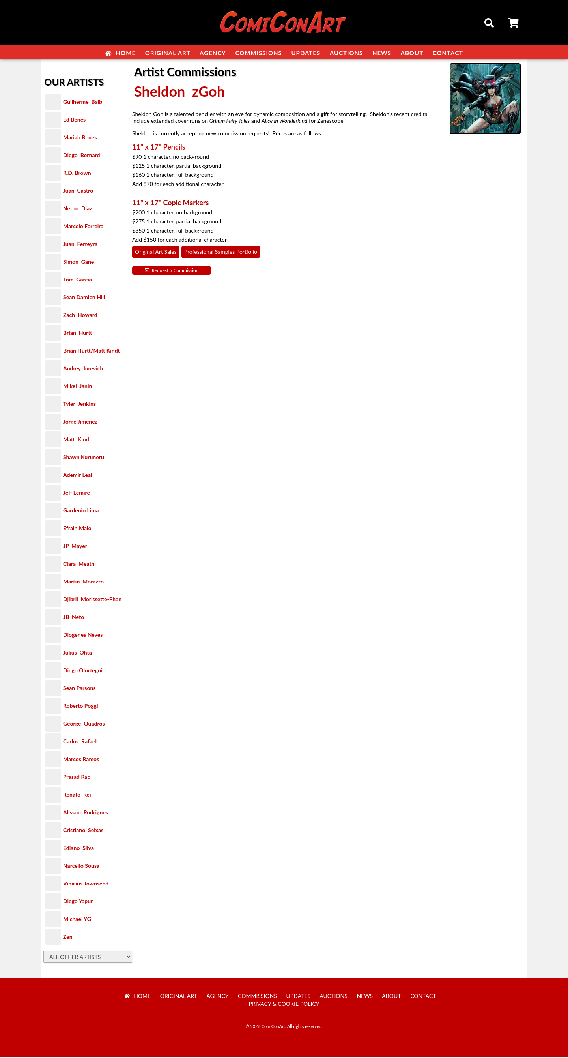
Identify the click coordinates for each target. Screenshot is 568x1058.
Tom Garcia (77, 280)
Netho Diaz (77, 209)
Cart (514, 24)
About (412, 52)
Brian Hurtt (77, 333)
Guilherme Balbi (83, 102)
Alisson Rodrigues (85, 813)
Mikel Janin (77, 386)
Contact (448, 52)
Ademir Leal (77, 475)
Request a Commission (172, 271)
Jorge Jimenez (80, 422)
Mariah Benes (80, 138)
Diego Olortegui (83, 671)
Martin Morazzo (83, 582)
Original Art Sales (156, 252)
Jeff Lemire (76, 493)
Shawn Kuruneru (83, 457)
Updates (305, 52)
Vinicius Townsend (85, 884)
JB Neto (73, 617)
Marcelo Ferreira (83, 226)
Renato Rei (77, 795)
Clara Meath (79, 564)
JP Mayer (75, 546)
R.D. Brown (77, 173)
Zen (68, 937)
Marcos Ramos (81, 759)
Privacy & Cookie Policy (284, 1004)
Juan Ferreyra (80, 244)
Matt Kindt (77, 440)
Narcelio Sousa (81, 866)
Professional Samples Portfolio (220, 252)
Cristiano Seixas (83, 830)
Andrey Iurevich (83, 369)
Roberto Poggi (80, 706)
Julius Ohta (77, 653)
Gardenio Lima (81, 511)
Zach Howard (80, 315)
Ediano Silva (78, 848)
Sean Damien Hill (84, 298)
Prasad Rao (76, 777)
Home (120, 52)
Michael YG (77, 919)
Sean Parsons (79, 688)
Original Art (168, 52)
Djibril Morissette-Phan (92, 600)
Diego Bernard (81, 155)
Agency (213, 52)
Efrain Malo (77, 528)
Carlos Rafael (80, 742)
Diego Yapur (78, 902)
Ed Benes (74, 120)
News (381, 52)
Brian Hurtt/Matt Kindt (91, 351)
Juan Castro (78, 191)
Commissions (258, 52)
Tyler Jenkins (79, 404)
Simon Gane (78, 262)
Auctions (346, 52)
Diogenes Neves (83, 635)
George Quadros (84, 724)
